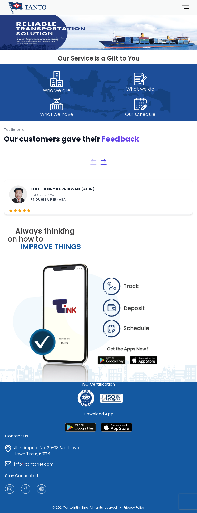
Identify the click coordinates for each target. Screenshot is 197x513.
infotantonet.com (33, 464)
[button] (103, 161)
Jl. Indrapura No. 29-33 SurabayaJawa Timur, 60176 (46, 451)
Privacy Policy (134, 507)
